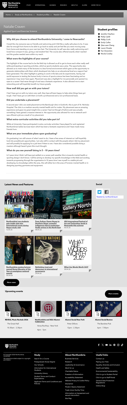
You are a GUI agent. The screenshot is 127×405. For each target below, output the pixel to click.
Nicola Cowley (106, 54)
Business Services (71, 359)
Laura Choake (106, 48)
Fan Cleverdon (106, 51)
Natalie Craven (59, 15)
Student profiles (43, 15)
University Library (41, 373)
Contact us (100, 359)
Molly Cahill (105, 37)
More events (113, 294)
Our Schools (38, 365)
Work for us (69, 368)
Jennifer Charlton (107, 34)
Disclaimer (69, 384)
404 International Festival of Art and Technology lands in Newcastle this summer (76, 224)
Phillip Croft (105, 40)
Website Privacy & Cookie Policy (77, 381)
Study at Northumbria (23, 15)
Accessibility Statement (74, 378)
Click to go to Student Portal (106, 374)
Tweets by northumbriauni (107, 197)
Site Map (68, 398)
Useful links (102, 355)
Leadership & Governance (74, 365)
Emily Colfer (106, 43)
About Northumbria (75, 355)
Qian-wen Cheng (107, 45)
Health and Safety (102, 368)
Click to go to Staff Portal (105, 378)
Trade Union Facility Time (74, 390)
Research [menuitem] (63, 5)
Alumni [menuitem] (84, 5)
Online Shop (100, 386)
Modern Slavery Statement (75, 387)
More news (11, 282)
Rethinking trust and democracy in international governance (46, 269)
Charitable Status (71, 371)
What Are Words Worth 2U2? (76, 267)
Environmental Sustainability (107, 371)
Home (8, 15)
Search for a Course (41, 359)
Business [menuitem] (53, 5)
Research (68, 362)
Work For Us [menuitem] (95, 5)
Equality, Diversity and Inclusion (108, 365)
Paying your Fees (102, 362)
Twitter (99, 192)
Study (37, 355)
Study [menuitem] (29, 5)
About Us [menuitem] (74, 5)
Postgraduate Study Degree (44, 362)
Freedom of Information (74, 374)
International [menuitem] (40, 5)
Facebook (106, 192)
